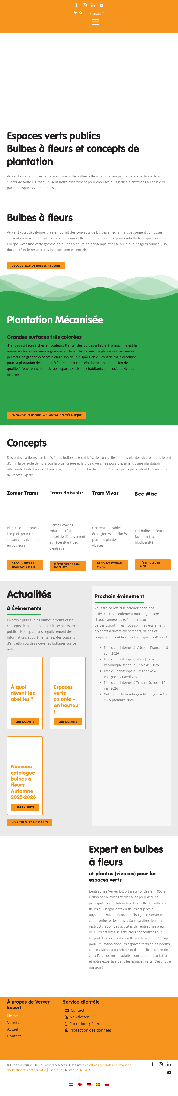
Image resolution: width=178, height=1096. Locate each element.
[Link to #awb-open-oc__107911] (129, 22)
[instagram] (85, 5)
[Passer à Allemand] (89, 1084)
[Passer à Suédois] (97, 1084)
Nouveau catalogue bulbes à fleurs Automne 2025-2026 (23, 781)
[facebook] (76, 5)
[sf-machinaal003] (117, 383)
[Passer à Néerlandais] (71, 1084)
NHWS (84, 1070)
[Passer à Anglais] (80, 1084)
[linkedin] (93, 5)
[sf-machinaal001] (27, 383)
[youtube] (101, 5)
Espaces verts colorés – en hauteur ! (67, 699)
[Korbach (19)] (110, 501)
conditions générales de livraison (107, 1065)
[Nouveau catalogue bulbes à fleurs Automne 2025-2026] (24, 740)
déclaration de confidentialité (26, 1070)
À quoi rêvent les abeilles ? (23, 693)
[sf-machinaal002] (72, 383)
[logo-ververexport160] (16, 23)
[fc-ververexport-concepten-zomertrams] (25, 501)
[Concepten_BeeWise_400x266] (153, 503)
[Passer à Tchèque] (106, 1084)
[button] (80, 12)
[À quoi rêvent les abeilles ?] (24, 660)
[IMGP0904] (68, 499)
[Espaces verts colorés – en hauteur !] (67, 660)
